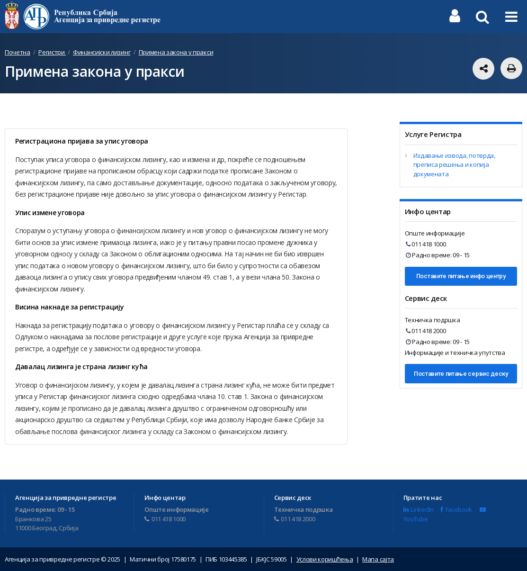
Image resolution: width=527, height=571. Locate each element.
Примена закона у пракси (176, 52)
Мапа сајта (378, 559)
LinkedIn (418, 509)
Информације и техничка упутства (455, 352)
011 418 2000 (426, 330)
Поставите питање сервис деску (461, 373)
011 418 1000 (426, 244)
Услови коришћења (324, 559)
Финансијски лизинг (101, 52)
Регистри (52, 52)
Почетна (17, 52)
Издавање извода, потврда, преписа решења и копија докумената (454, 164)
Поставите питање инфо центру (461, 276)
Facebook (456, 509)
